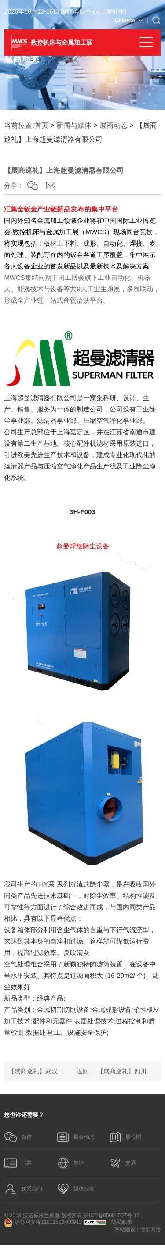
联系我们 (23, 1191)
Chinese (124, 21)
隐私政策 (121, 1224)
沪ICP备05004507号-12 (111, 1218)
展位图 (125, 1137)
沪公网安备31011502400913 (43, 1225)
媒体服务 (75, 1191)
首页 (41, 125)
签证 (70, 1164)
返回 (83, 1071)
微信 (18, 1137)
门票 (18, 1164)
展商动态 (113, 125)
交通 (123, 1164)
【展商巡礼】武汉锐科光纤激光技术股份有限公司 (38, 1071)
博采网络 (150, 1232)
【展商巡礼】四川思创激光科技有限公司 (127, 1071)
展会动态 (75, 1137)
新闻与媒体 (74, 125)
